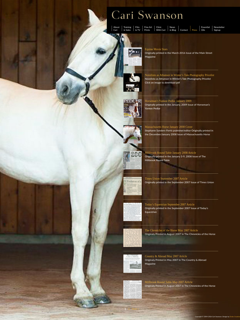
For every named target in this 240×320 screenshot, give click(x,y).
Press (194, 28)
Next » (135, 308)
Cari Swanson (148, 14)
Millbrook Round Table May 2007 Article (168, 282)
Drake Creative (235, 316)
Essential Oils (205, 28)
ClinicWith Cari (160, 28)
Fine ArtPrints (148, 28)
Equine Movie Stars (156, 49)
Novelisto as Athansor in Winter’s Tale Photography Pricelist (179, 75)
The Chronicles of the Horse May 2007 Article (171, 230)
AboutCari (116, 28)
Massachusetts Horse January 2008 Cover (168, 126)
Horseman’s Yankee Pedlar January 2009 (168, 101)
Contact (184, 28)
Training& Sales (127, 28)
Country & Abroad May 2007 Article (166, 256)
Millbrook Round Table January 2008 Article (170, 152)
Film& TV (137, 28)
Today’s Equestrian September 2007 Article (169, 204)
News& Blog (173, 28)
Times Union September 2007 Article (166, 178)
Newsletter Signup (219, 28)
